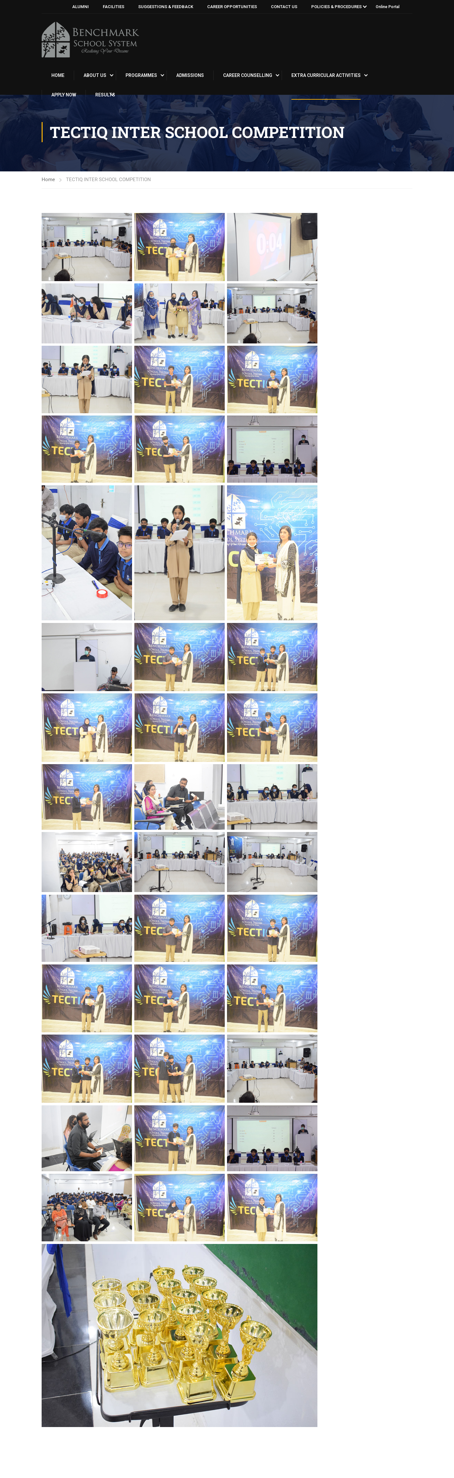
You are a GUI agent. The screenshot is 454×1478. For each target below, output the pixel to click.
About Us (95, 75)
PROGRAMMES (141, 75)
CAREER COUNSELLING (247, 75)
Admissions (190, 75)
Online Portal (387, 7)
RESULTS (105, 94)
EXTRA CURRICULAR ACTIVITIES (326, 75)
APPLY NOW (63, 94)
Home (57, 75)
